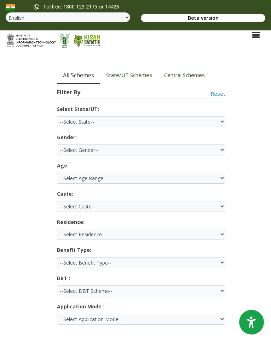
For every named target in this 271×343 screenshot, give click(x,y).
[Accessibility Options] (251, 322)
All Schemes (78, 75)
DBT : (63, 278)
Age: (63, 165)
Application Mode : (80, 306)
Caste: (65, 193)
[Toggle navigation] (255, 35)
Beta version (203, 17)
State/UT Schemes (129, 74)
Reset (218, 93)
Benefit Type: (74, 250)
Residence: (71, 222)
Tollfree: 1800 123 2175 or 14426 (75, 7)
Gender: (67, 137)
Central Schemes (184, 74)
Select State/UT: (78, 109)
